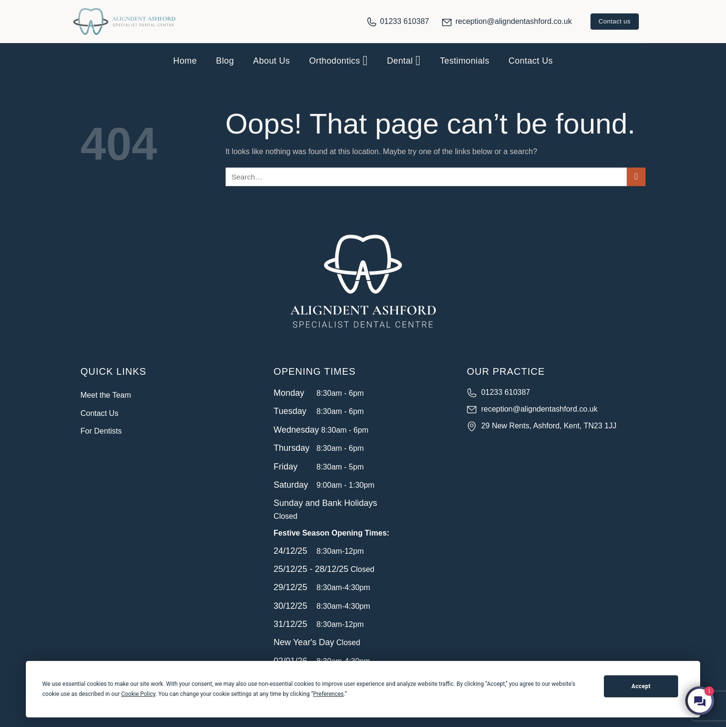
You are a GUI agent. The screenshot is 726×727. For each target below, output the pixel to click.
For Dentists (101, 431)
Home (185, 61)
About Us (271, 61)
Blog (225, 61)
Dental (403, 61)
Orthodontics (338, 61)
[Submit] (636, 177)
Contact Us (531, 61)
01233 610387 (404, 21)
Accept (641, 686)
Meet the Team (105, 395)
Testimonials (464, 61)
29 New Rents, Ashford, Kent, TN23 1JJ (549, 426)
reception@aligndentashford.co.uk (513, 21)
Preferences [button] (328, 694)
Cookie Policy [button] (138, 694)
